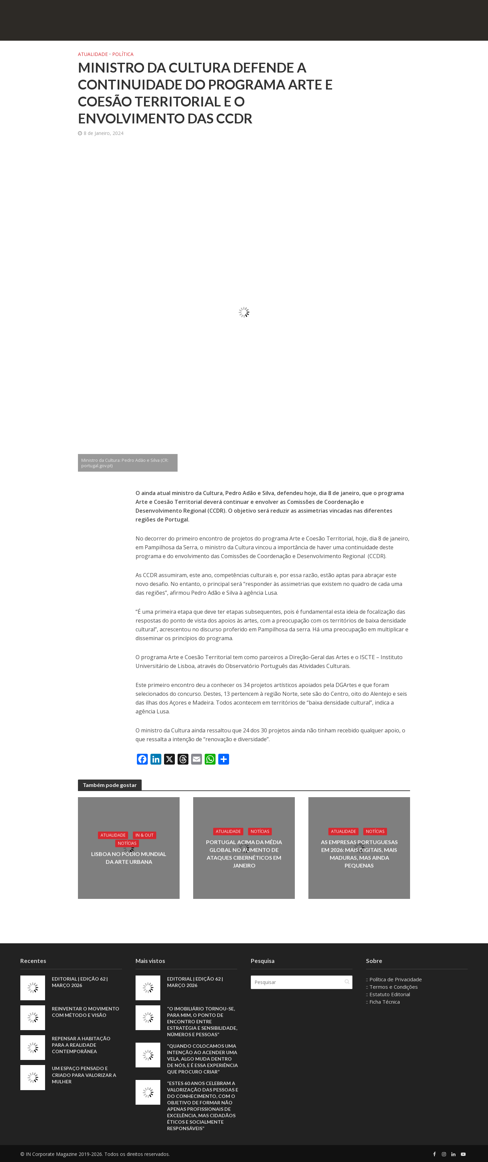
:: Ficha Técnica (383, 1001)
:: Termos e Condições (392, 986)
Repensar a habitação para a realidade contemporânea (81, 1045)
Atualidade (93, 54)
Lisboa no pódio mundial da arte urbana (128, 858)
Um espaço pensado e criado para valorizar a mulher (84, 1074)
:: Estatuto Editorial (388, 994)
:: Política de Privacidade (394, 979)
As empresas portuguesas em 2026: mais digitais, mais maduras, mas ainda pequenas (359, 853)
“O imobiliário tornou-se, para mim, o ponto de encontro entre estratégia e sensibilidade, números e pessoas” (202, 1021)
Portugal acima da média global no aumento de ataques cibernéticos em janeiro (244, 853)
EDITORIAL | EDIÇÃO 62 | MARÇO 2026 (80, 982)
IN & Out (145, 835)
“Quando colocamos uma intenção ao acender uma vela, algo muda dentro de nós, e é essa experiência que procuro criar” (202, 1059)
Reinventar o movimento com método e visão (85, 1012)
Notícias (127, 843)
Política (123, 54)
